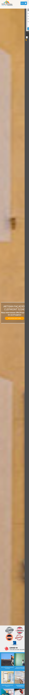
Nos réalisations (14, 318)
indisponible (3, 7)
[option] (14, 347)
